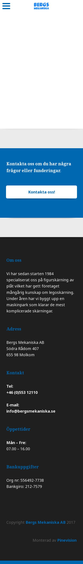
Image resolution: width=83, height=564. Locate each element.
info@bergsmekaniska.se (30, 411)
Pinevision (67, 540)
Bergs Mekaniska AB (46, 522)
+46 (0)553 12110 (22, 392)
